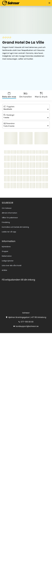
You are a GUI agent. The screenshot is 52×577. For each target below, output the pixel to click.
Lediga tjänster (7, 261)
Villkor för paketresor (10, 217)
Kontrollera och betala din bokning (15, 227)
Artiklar (4, 270)
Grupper (5, 251)
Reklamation (7, 256)
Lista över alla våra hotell (11, 265)
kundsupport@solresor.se (26, 326)
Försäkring (6, 222)
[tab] (10, 95)
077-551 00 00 (26, 321)
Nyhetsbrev (6, 246)
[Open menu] (48, 3)
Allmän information (9, 213)
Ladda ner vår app (9, 232)
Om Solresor (7, 208)
